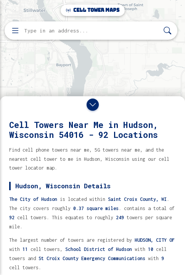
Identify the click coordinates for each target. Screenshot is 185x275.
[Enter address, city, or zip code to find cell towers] (91, 30)
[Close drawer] (93, 105)
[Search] (167, 31)
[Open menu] (15, 30)
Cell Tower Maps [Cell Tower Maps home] (92, 10)
